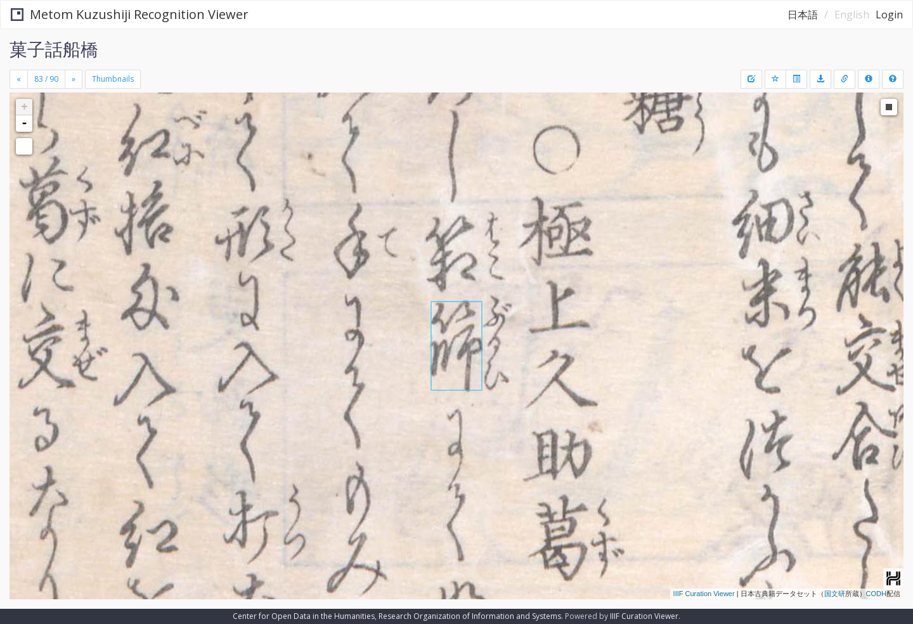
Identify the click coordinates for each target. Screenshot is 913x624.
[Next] (73, 79)
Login (889, 15)
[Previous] (19, 79)
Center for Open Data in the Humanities (304, 616)
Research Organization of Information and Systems (470, 616)
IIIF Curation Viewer (704, 593)
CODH (876, 593)
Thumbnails (113, 78)
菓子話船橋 (54, 49)
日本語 (802, 15)
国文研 (834, 593)
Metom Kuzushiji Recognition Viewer (130, 14)
